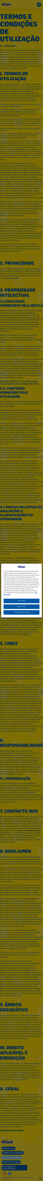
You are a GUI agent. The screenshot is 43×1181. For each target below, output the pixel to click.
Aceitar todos (21, 600)
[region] (21, 590)
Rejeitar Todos (21, 606)
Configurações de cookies (21, 612)
